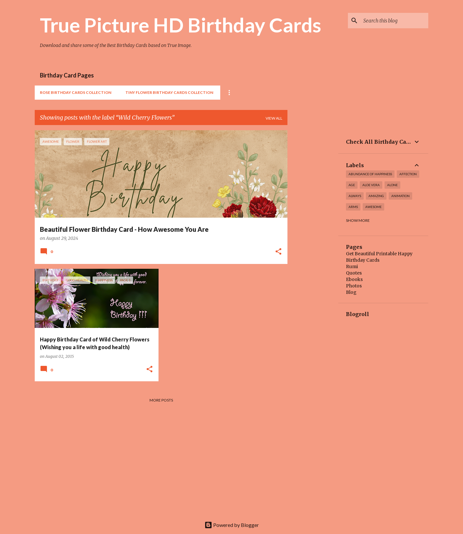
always (355, 196)
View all (274, 118)
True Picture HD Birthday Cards (180, 25)
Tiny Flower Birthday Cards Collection (169, 92)
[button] (278, 252)
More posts (161, 400)
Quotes (354, 273)
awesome (373, 207)
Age (352, 185)
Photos (354, 286)
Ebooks (354, 279)
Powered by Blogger (231, 525)
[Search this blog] (394, 20)
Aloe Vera (371, 185)
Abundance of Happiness (370, 174)
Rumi (352, 266)
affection (408, 174)
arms (353, 207)
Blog (351, 292)
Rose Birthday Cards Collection (75, 92)
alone (392, 185)
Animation (400, 196)
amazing (376, 196)
